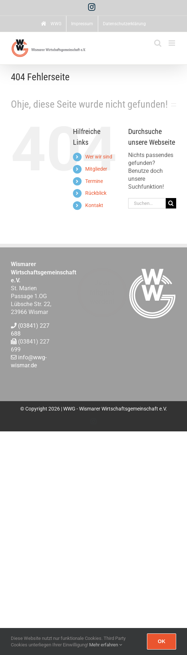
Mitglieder (96, 169)
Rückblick (95, 193)
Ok (161, 641)
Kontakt (94, 205)
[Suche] (171, 203)
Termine (94, 181)
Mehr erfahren (105, 644)
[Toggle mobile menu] (172, 43)
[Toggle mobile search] (157, 43)
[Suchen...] (147, 203)
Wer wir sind (98, 157)
